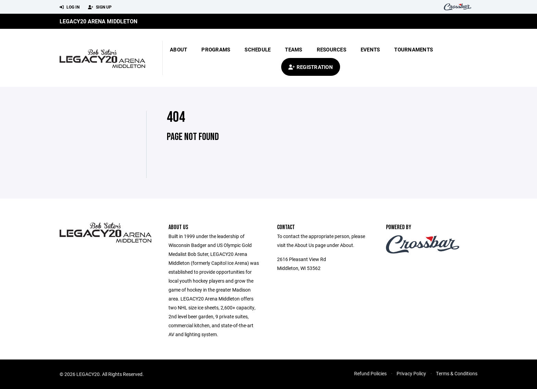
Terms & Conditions (456, 373)
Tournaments (413, 49)
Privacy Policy (411, 373)
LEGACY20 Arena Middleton (98, 21)
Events (370, 49)
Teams (293, 49)
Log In (69, 7)
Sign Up (100, 7)
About (178, 49)
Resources (331, 49)
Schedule (258, 49)
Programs (215, 49)
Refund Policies (370, 373)
